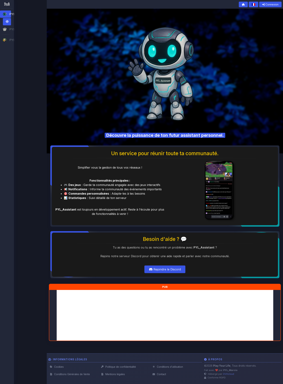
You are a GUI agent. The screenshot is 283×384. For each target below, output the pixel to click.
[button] (22, 14)
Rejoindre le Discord (165, 281)
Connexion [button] (270, 4)
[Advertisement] (165, 315)
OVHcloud (228, 374)
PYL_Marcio (230, 370)
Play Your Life (221, 365)
